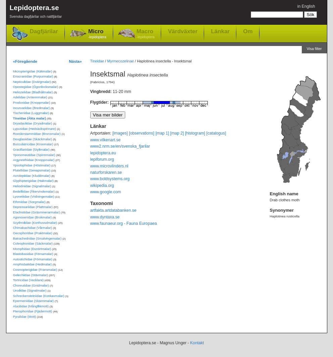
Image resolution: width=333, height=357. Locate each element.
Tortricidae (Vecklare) (28, 280)
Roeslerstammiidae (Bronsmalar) (37, 134)
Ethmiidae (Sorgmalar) (29, 202)
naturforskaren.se (106, 172)
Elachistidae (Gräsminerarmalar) (36, 212)
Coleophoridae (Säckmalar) (33, 243)
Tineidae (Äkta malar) (29, 118)
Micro (97, 34)
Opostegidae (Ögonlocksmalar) (35, 87)
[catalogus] (216, 133)
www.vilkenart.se (105, 140)
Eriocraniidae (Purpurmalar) (33, 76)
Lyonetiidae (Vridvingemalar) (33, 196)
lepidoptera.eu (103, 153)
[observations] (141, 133)
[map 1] (162, 133)
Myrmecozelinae (120, 61)
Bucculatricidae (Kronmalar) (33, 144)
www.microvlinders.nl (109, 166)
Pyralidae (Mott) (24, 316)
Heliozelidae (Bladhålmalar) (33, 92)
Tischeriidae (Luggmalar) (31, 113)
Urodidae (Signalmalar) (30, 290)
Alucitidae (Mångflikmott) (31, 306)
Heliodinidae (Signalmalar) (32, 186)
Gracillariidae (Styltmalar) (31, 149)
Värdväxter (182, 31)
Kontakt (197, 343)
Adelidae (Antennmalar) (30, 97)
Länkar (220, 31)
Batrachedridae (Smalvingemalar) (37, 238)
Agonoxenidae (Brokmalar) (32, 217)
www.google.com (105, 192)
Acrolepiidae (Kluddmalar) (32, 175)
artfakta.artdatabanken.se (113, 210)
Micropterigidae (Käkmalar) (32, 71)
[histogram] (195, 133)
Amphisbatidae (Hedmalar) (32, 264)
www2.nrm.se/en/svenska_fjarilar (120, 146)
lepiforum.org (102, 159)
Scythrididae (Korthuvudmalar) (35, 222)
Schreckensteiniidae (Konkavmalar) (38, 296)
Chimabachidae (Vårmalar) (32, 228)
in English (306, 6)
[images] (120, 133)
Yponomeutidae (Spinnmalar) (34, 155)
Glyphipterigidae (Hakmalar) (33, 181)
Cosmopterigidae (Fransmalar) (35, 269)
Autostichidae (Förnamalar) (32, 259)
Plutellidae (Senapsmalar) (31, 170)
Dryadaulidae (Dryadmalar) (32, 123)
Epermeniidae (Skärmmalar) (33, 301)
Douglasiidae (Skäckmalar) (32, 139)
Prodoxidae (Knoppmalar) (31, 102)
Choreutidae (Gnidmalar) (31, 285)
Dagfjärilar (44, 31)
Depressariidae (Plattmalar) (33, 207)
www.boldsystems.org (110, 178)
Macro (146, 34)
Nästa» (75, 61)
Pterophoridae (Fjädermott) (32, 311)
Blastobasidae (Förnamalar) (33, 254)
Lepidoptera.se (36, 12)
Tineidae (97, 61)
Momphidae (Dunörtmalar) (32, 249)
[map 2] (177, 133)
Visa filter (314, 49)
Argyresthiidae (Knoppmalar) (34, 160)
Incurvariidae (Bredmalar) (31, 108)
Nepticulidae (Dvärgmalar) (32, 82)
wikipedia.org (102, 185)
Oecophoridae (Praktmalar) (32, 233)
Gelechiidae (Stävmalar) (30, 275)
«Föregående (25, 61)
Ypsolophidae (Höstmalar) (32, 165)
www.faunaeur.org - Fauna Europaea (123, 223)
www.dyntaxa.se (105, 217)
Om (247, 31)
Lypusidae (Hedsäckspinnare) (34, 129)
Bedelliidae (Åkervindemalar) (34, 191)
